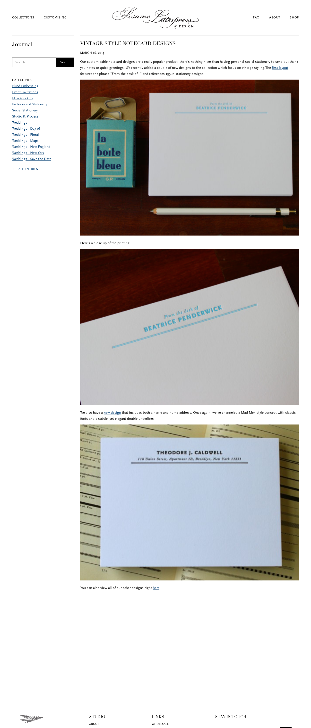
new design (112, 413)
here (156, 588)
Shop (294, 17)
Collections (23, 17)
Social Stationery (25, 110)
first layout (280, 68)
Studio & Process (25, 117)
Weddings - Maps (25, 141)
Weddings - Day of (26, 129)
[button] (28, 17)
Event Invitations (25, 92)
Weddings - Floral (25, 135)
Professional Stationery (29, 104)
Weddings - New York (28, 153)
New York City (22, 98)
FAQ (256, 17)
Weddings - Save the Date (31, 159)
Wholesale (160, 724)
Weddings (19, 123)
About (274, 17)
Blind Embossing (25, 86)
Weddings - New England (31, 147)
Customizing (55, 17)
